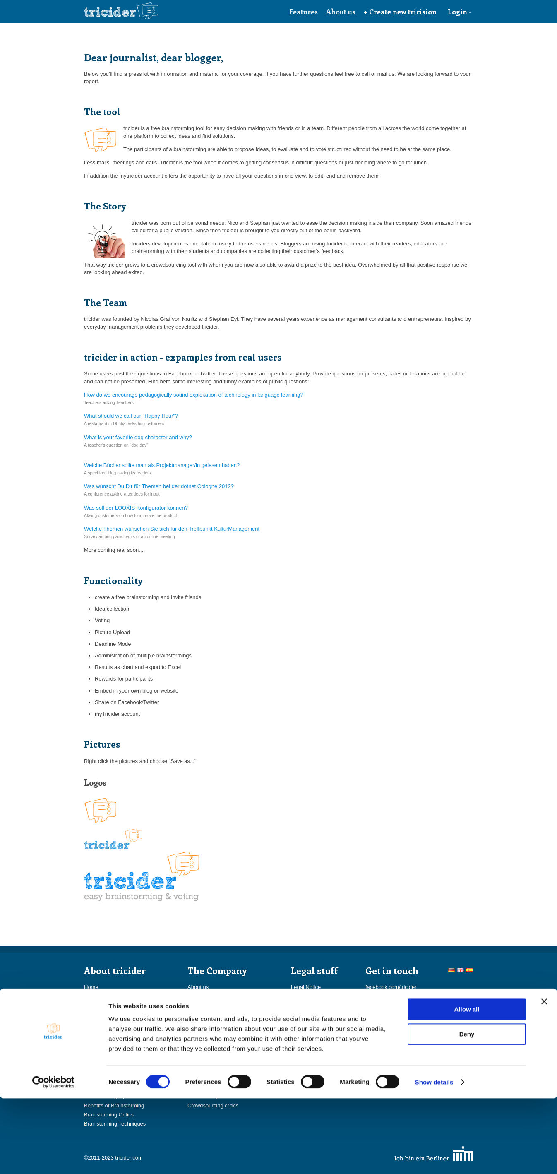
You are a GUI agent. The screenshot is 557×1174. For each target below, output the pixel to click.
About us (340, 11)
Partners (197, 1006)
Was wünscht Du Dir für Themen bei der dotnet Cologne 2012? (159, 486)
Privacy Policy (307, 1006)
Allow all (467, 1084)
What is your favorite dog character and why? (138, 437)
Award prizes (99, 1015)
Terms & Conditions (314, 997)
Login (460, 11)
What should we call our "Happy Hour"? (131, 416)
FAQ (89, 1024)
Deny (467, 1109)
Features (303, 11)
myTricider (96, 1006)
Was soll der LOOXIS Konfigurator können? (136, 508)
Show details (434, 1157)
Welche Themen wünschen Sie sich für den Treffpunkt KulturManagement (171, 529)
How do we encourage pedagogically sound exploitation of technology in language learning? (193, 395)
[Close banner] (544, 1077)
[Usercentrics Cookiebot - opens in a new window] (53, 1158)
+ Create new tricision (400, 11)
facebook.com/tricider (391, 987)
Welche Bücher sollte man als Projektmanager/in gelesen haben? (162, 465)
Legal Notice (306, 987)
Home (91, 987)
